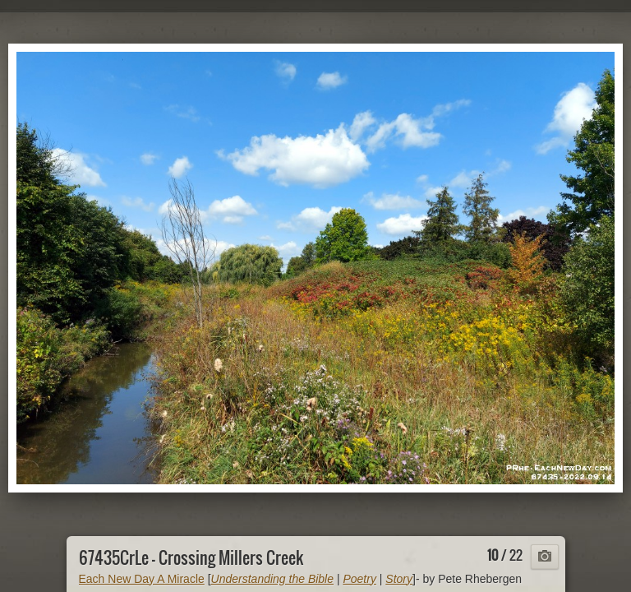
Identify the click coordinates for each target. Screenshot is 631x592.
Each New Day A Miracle (142, 578)
